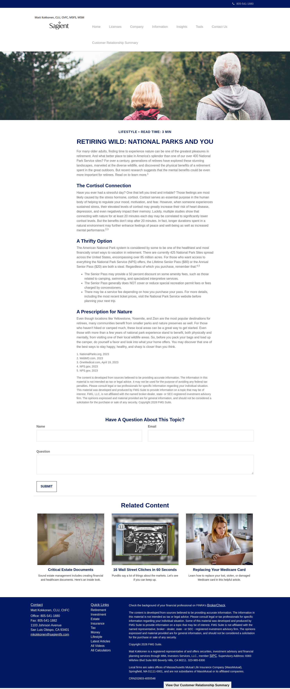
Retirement (98, 611)
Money (95, 633)
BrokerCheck (216, 606)
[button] (117, 22)
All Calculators (101, 651)
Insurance (97, 624)
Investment (98, 615)
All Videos (98, 646)
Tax (93, 628)
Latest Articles (100, 642)
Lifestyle (96, 637)
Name (41, 427)
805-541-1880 (242, 3)
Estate (95, 619)
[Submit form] (47, 487)
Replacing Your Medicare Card (219, 570)
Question (43, 452)
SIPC (213, 656)
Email (152, 427)
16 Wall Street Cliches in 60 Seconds (145, 570)
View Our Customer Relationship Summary (197, 685)
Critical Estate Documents (70, 570)
